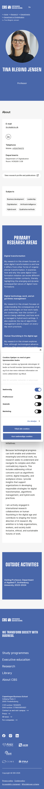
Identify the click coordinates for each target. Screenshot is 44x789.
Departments (25, 14)
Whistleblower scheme (30, 784)
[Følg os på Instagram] (10, 736)
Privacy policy (7, 781)
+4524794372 (18, 148)
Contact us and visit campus (13, 710)
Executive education (16, 659)
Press (4, 714)
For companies (8, 720)
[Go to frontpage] (12, 7)
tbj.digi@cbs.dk (12, 127)
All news (5, 717)
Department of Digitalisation (14, 17)
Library (7, 673)
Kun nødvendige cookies (22, 436)
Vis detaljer (32, 421)
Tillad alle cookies (21, 429)
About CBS (9, 679)
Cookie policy (19, 781)
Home (6, 14)
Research (14, 14)
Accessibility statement (11, 784)
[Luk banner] (40, 350)
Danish (28, 7)
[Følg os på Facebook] (3, 736)
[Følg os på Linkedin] (17, 736)
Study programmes (15, 652)
